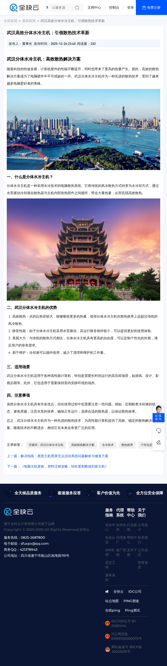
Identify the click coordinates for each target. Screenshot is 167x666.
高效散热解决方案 (82, 445)
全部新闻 (10, 21)
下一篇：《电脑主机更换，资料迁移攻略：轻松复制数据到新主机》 (57, 466)
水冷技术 (108, 445)
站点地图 (112, 601)
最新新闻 (29, 21)
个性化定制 (148, 445)
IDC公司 (134, 591)
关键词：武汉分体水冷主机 (46, 445)
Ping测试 (132, 610)
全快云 (118, 591)
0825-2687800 (33, 537)
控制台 (114, 7)
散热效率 (127, 445)
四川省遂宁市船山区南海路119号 (45, 555)
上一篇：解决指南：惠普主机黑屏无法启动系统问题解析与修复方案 (57, 456)
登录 (130, 7)
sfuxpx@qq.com (35, 543)
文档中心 (94, 7)
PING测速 (131, 601)
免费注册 (153, 7)
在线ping (112, 610)
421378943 (28, 549)
